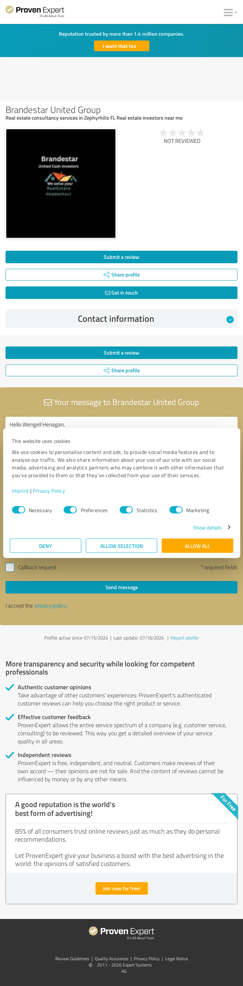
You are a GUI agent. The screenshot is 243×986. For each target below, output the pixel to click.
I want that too (119, 46)
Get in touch (121, 292)
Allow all (197, 545)
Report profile (185, 637)
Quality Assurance (111, 958)
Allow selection (121, 545)
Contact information (156, 318)
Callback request (37, 567)
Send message (121, 587)
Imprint (20, 490)
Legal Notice (176, 958)
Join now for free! (121, 888)
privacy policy (50, 605)
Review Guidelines (72, 958)
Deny (45, 545)
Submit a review (121, 256)
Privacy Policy (49, 490)
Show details (207, 527)
